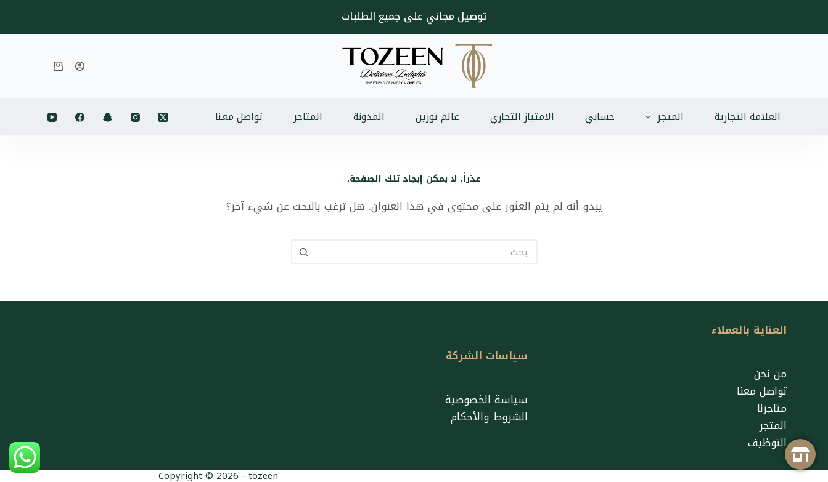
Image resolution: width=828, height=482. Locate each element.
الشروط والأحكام (489, 417)
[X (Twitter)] (163, 117)
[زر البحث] (303, 251)
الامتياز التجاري (522, 116)
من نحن (770, 374)
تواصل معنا (239, 116)
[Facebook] (79, 117)
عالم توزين (437, 116)
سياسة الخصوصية (486, 399)
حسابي (600, 116)
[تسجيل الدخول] (79, 66)
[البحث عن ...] (427, 251)
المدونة (369, 116)
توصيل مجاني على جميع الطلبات (414, 16)
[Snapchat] (107, 117)
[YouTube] (52, 117)
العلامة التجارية (748, 116)
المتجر (662, 116)
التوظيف (767, 442)
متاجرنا (772, 408)
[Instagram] (135, 117)
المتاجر (307, 116)
